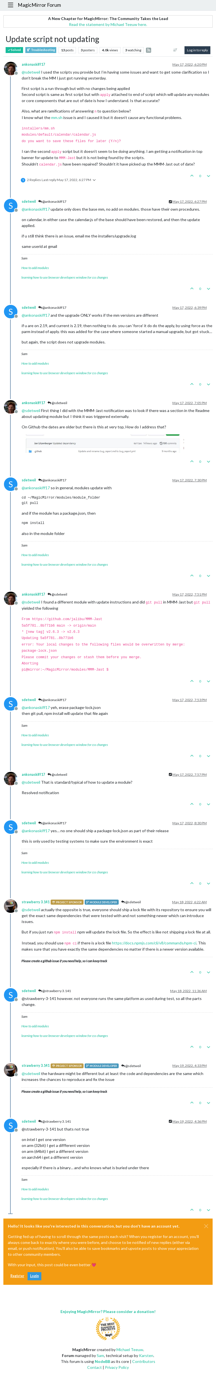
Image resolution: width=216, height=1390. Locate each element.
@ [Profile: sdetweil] (31, 72)
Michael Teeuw (129, 1349)
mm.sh (56, 117)
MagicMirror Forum (39, 5)
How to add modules (35, 268)
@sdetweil (57, 403)
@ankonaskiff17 (52, 201)
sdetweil (29, 201)
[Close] (206, 1226)
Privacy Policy (117, 1367)
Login (34, 1276)
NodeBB (102, 1361)
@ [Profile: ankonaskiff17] (36, 209)
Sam (100, 1355)
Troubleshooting (41, 50)
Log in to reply (197, 50)
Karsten (146, 1355)
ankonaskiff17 (33, 64)
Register (17, 1276)
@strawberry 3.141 (54, 991)
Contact (94, 1367)
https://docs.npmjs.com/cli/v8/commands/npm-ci (154, 942)
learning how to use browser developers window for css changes (64, 277)
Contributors (143, 1361)
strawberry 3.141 (36, 902)
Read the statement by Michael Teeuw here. (108, 24)
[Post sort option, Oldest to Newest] (175, 50)
